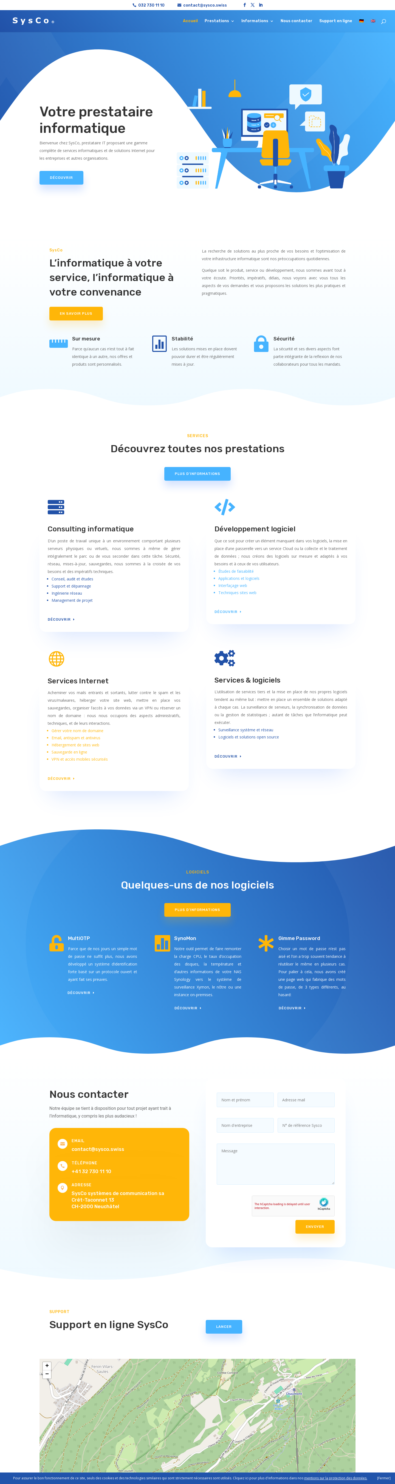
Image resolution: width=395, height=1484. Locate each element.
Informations (254, 21)
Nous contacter (296, 21)
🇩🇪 (361, 21)
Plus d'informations (197, 474)
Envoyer (315, 1227)
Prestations (217, 21)
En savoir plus (76, 313)
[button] (47, 1366)
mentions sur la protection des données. (335, 1478)
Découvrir (61, 178)
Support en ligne (335, 21)
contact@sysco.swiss (98, 1149)
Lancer (224, 1327)
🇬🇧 (373, 21)
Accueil (190, 21)
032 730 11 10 (151, 5)
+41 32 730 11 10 (91, 1171)
